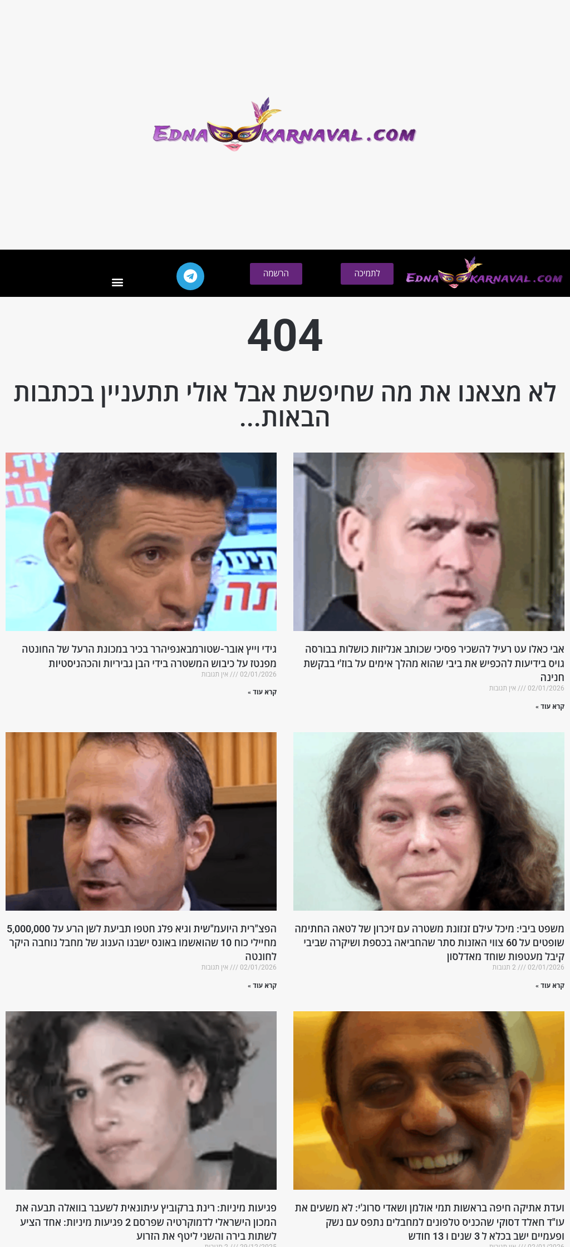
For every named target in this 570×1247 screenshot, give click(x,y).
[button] (117, 282)
